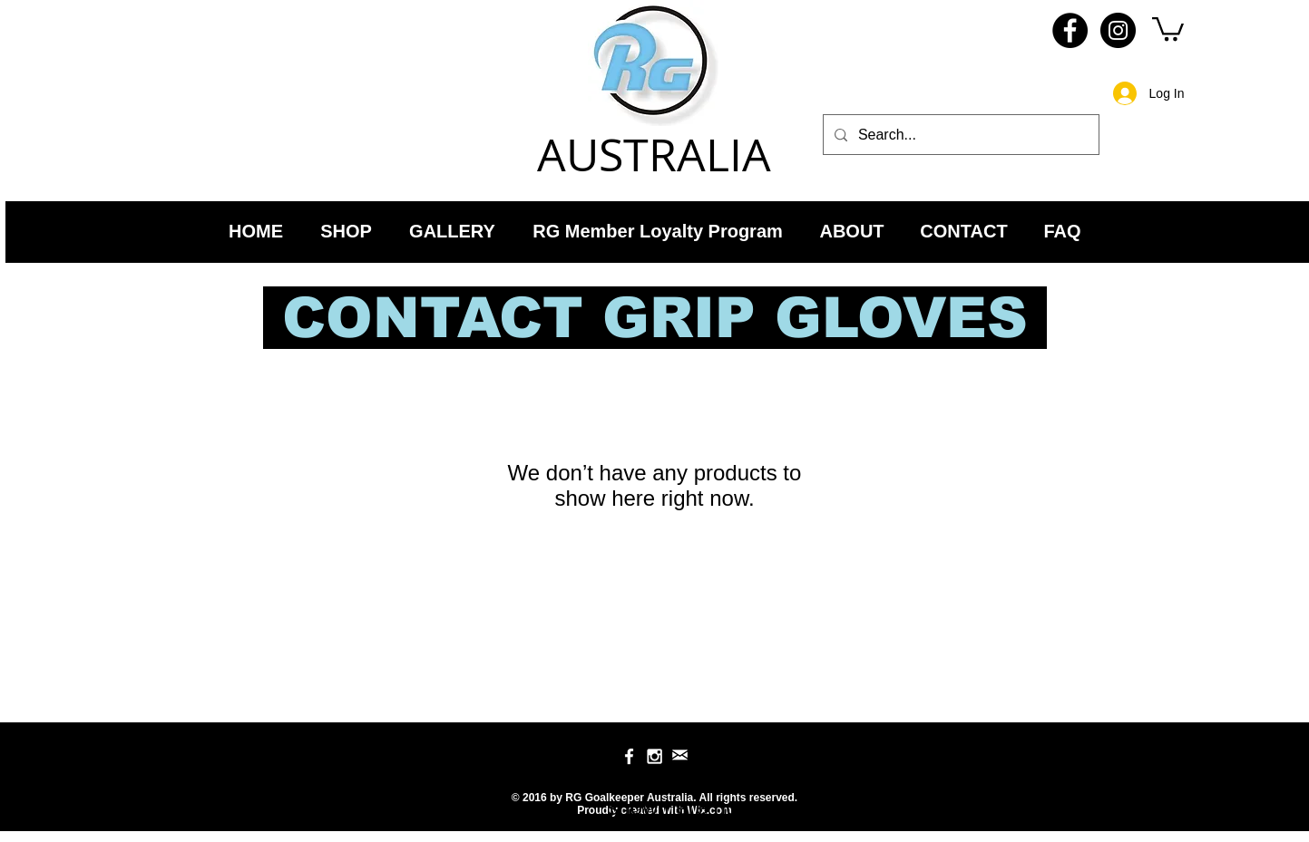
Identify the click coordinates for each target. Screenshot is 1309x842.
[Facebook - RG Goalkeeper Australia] (1070, 30)
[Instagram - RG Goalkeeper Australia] (1118, 30)
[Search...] (959, 134)
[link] (1168, 28)
